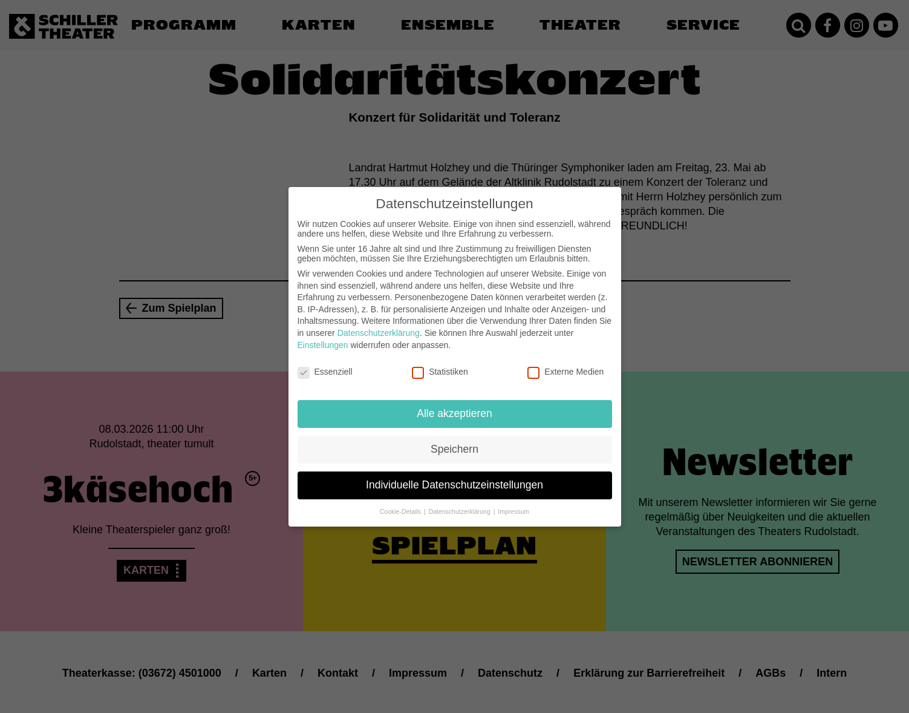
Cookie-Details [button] (401, 504)
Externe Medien (565, 365)
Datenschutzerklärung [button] (460, 504)
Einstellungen (323, 338)
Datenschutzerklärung (378, 326)
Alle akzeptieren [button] (454, 407)
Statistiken (440, 365)
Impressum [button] (513, 504)
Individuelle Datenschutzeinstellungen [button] (454, 478)
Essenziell (325, 365)
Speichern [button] (454, 442)
